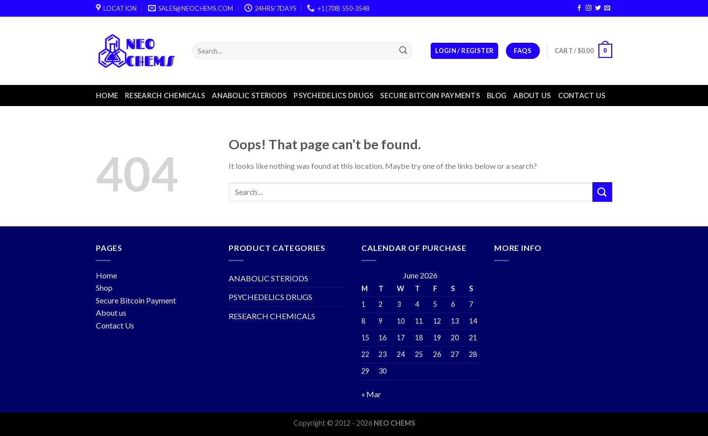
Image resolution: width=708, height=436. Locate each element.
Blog (496, 95)
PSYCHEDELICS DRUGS (333, 95)
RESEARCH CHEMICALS (165, 95)
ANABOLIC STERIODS (249, 95)
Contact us (582, 95)
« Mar (371, 394)
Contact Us (115, 325)
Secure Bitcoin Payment (136, 300)
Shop (104, 287)
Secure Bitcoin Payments (430, 95)
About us (532, 95)
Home (107, 95)
